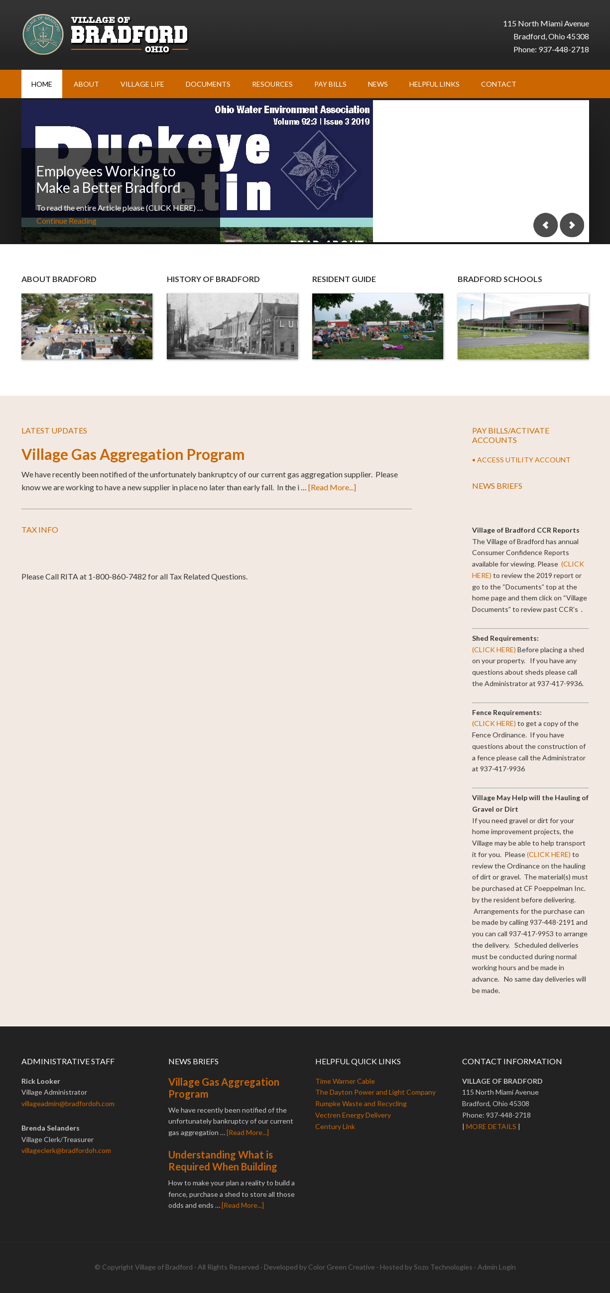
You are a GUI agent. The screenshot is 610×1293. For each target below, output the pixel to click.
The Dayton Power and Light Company (375, 1092)
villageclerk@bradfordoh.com (66, 1150)
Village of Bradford (106, 35)
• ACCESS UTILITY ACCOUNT (521, 459)
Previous (545, 225)
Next (571, 225)
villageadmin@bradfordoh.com (68, 1103)
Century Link (335, 1126)
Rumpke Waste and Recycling (361, 1103)
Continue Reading (66, 220)
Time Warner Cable (345, 1081)
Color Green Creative (341, 1267)
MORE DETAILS (491, 1126)
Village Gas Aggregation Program (133, 454)
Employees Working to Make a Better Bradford (108, 179)
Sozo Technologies (443, 1267)
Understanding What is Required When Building (222, 1160)
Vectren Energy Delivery (353, 1115)
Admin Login (497, 1267)
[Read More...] (332, 487)
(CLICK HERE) (494, 649)
